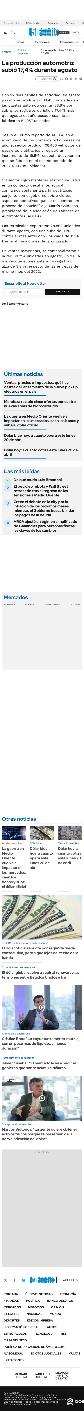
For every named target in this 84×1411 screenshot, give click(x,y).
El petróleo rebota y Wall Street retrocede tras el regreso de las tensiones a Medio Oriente (41, 491)
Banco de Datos (60, 1301)
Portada (11, 1294)
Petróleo (70, 23)
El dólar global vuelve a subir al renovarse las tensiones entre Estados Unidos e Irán (40, 975)
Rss (64, 1334)
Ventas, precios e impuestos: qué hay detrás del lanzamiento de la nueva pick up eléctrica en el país (41, 387)
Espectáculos (15, 1334)
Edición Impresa (40, 1320)
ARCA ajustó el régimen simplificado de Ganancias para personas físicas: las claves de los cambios (45, 526)
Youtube (43, 1280)
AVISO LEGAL (13, 1353)
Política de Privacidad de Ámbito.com (34, 1347)
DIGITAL (22, 1375)
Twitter (5, 1280)
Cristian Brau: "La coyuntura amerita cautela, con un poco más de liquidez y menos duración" (40, 1043)
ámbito (6, 51)
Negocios (36, 1307)
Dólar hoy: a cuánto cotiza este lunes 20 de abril (41, 452)
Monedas (9, 604)
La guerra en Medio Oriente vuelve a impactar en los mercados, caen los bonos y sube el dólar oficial (41, 420)
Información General (22, 1327)
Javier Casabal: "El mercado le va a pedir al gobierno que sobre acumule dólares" (39, 1065)
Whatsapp (53, 1280)
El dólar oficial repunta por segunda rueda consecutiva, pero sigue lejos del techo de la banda (40, 953)
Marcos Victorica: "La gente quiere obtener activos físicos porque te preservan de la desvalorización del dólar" (39, 1134)
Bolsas (29, 604)
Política (33, 1301)
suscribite (63, 32)
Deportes (12, 1320)
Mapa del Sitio (15, 1340)
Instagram (23, 1280)
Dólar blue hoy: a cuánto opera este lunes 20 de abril (39, 437)
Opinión (57, 1307)
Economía (42, 42)
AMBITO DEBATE (62, 1375)
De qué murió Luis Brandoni (38, 479)
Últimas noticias (39, 1294)
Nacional (34, 1314)
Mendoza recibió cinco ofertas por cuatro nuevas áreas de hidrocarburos (40, 403)
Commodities (52, 604)
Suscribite (62, 291)
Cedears (75, 604)
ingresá (75, 32)
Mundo (55, 1314)
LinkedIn (33, 1280)
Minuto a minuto (15, 843)
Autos (52, 1327)
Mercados (12, 1307)
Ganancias (52, 23)
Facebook (15, 1280)
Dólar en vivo (33, 23)
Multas (74, 1353)
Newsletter (75, 42)
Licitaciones (14, 1360)
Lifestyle (11, 1314)
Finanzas (66, 42)
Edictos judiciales (46, 1353)
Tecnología (43, 1334)
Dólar (20, 42)
